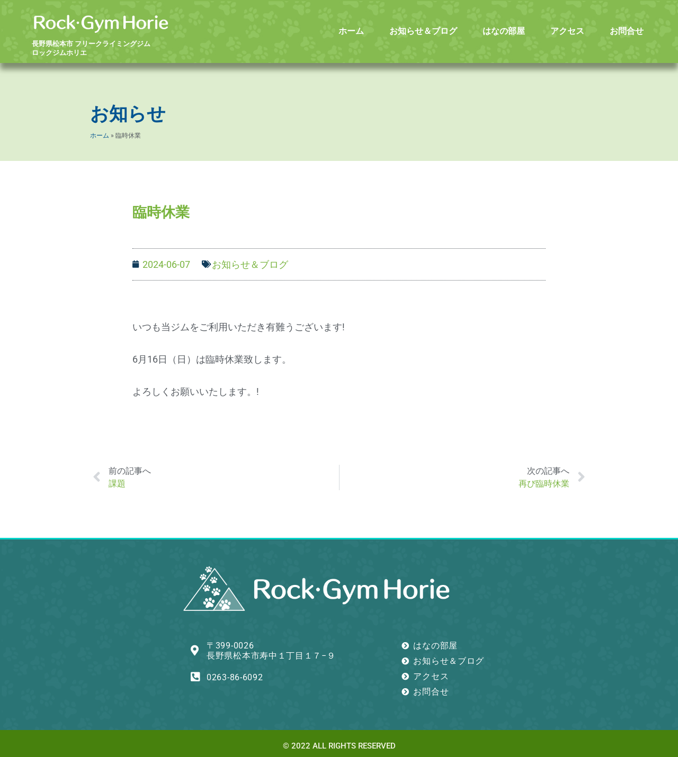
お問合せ (627, 31)
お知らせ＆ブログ (423, 31)
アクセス (567, 31)
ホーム (351, 31)
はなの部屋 (504, 31)
